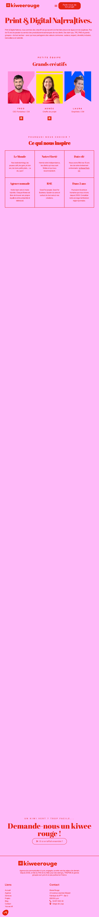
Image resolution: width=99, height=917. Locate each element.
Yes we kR (9, 906)
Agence (8, 893)
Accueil (7, 890)
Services (8, 896)
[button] (56, 6)
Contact (8, 904)
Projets (7, 898)
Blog (6, 901)
